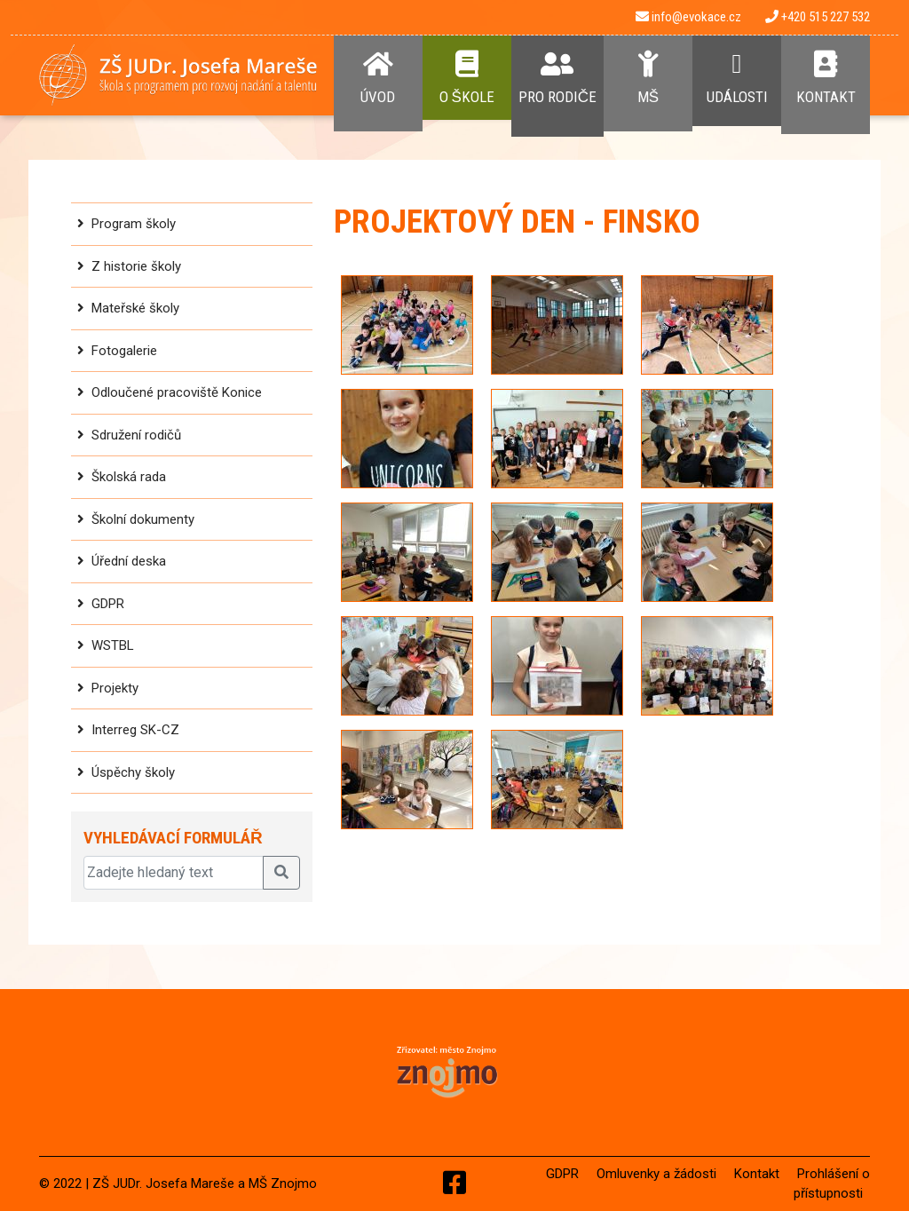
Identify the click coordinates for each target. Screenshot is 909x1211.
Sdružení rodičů (136, 435)
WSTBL (112, 645)
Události (737, 78)
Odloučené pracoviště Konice (176, 392)
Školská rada (128, 477)
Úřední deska (128, 561)
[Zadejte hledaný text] (173, 873)
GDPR (107, 604)
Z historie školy (136, 266)
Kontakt (825, 78)
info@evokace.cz (688, 17)
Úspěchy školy (133, 772)
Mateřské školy (135, 308)
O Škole (467, 78)
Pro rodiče (557, 78)
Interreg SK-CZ (135, 730)
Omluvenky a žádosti (656, 1174)
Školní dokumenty (142, 519)
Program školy (133, 224)
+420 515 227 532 (817, 17)
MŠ (648, 78)
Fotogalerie (124, 351)
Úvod (378, 78)
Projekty (114, 688)
